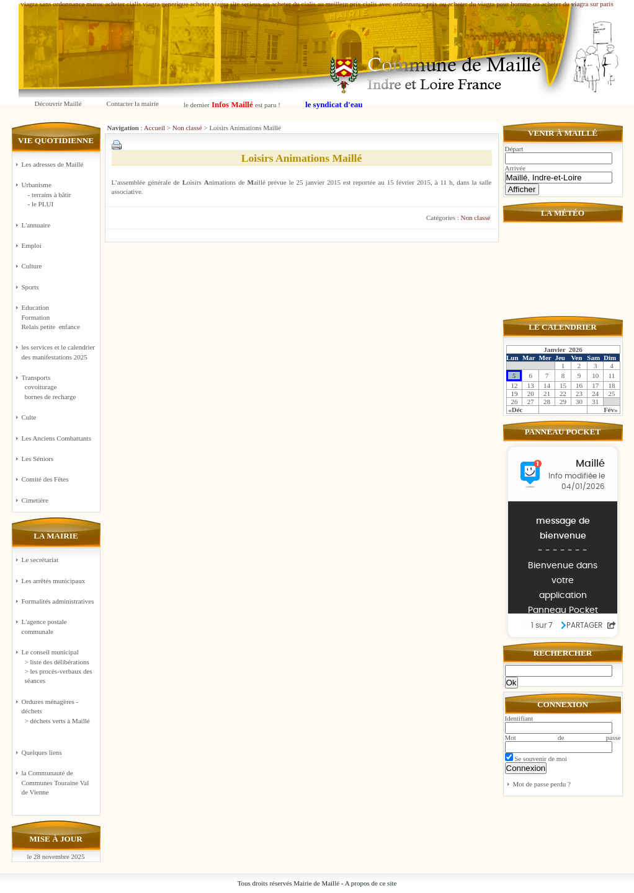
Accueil (154, 127)
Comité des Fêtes (45, 479)
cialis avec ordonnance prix (400, 3)
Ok (511, 682)
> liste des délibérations (57, 662)
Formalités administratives (58, 601)
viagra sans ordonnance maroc (61, 3)
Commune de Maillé (324, 50)
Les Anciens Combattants (56, 438)
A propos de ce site (371, 883)
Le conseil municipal (50, 652)
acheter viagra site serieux (225, 3)
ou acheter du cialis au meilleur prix (312, 3)
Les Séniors (38, 458)
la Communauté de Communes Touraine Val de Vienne (55, 782)
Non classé (187, 127)
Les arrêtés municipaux (54, 580)
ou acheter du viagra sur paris (573, 3)
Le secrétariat (40, 559)
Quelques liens (42, 752)
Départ (514, 148)
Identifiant (519, 718)
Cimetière (35, 500)
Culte (29, 417)
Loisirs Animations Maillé (301, 158)
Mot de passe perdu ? (542, 784)
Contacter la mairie (133, 103)
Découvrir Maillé (58, 103)
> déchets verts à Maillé (57, 720)
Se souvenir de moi (536, 758)
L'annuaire (36, 225)
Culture (32, 266)
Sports (30, 287)
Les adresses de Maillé (53, 164)
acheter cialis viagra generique (147, 3)
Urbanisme (59, 195)
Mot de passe (563, 737)
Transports (59, 388)
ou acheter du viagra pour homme (485, 3)
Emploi (32, 245)
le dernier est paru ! (232, 104)
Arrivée (515, 168)
